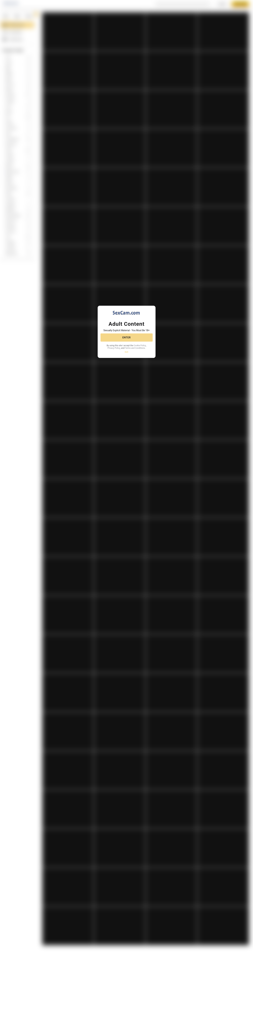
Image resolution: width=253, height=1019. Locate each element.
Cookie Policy (116, 347)
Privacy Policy (131, 347)
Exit (126, 353)
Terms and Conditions (126, 349)
